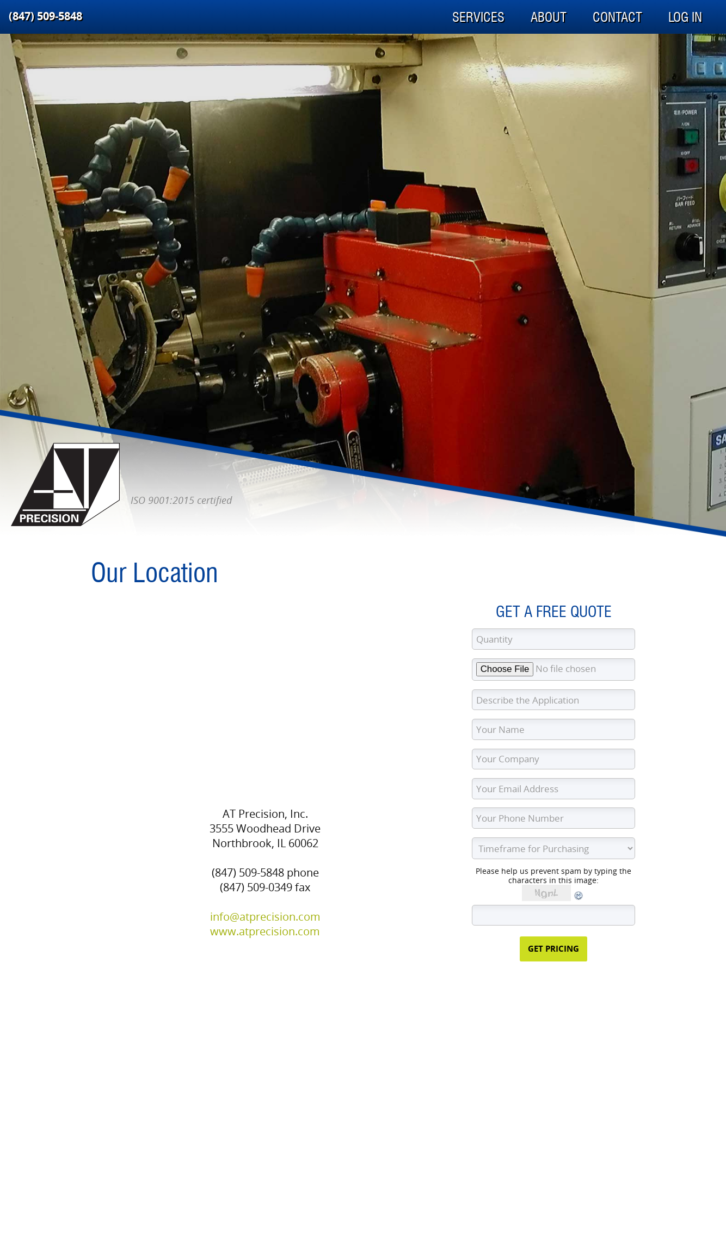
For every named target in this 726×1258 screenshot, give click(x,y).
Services (478, 17)
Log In (685, 17)
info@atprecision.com (265, 916)
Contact (617, 17)
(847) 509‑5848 (45, 16)
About (549, 17)
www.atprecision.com (265, 931)
